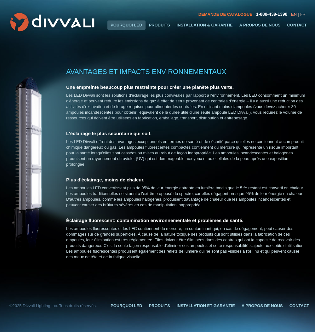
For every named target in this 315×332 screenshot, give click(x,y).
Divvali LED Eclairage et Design (53, 22)
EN (294, 14)
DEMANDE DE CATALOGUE (225, 14)
